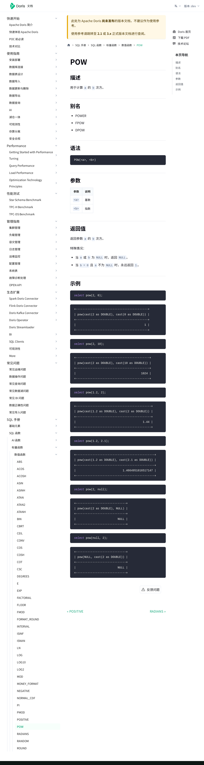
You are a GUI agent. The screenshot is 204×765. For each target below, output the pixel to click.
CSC (19, 569)
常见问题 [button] (13, 363)
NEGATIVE (23, 691)
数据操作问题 (17, 376)
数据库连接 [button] (16, 67)
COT (19, 562)
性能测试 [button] (13, 193)
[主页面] (69, 45)
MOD (20, 676)
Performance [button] (16, 145)
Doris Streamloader (21, 327)
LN (19, 648)
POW (20, 727)
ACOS (20, 469)
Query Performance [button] (21, 166)
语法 (178, 73)
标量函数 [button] (17, 447)
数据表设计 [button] (16, 74)
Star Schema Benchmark (25, 200)
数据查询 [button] (14, 103)
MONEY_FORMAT (27, 684)
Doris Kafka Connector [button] (23, 313)
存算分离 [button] (14, 131)
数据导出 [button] (14, 95)
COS (19, 548)
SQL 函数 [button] (15, 433)
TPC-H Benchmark (21, 207)
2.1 (99, 33)
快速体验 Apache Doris (23, 32)
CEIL (20, 533)
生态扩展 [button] (13, 292)
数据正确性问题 (19, 405)
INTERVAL (23, 626)
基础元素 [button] (14, 426)
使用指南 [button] (13, 53)
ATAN (20, 497)
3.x (109, 33)
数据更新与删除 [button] (19, 88)
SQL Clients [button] (16, 341)
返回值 (179, 84)
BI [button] (10, 334)
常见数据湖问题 (19, 391)
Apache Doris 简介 (21, 25)
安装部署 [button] (14, 60)
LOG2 (20, 669)
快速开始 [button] (13, 18)
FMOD (21, 612)
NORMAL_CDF (26, 698)
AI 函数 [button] (16, 440)
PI (18, 705)
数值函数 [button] (20, 454)
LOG (20, 655)
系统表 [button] (13, 271)
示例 (178, 89)
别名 (178, 68)
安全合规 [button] (14, 138)
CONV (20, 540)
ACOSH (21, 476)
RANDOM (23, 741)
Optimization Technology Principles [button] (25, 183)
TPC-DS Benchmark (22, 214)
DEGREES (23, 576)
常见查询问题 (17, 384)
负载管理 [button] (14, 235)
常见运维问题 (17, 369)
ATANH (21, 512)
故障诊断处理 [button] (17, 278)
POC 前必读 (16, 39)
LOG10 (21, 662)
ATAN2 (21, 505)
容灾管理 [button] (14, 242)
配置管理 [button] (14, 263)
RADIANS (23, 734)
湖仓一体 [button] (14, 117)
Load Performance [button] (21, 173)
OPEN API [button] (15, 285)
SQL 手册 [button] (13, 419)
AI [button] (10, 110)
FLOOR (21, 605)
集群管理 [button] (14, 228)
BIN (19, 519)
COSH (20, 555)
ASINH (21, 490)
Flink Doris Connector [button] (23, 306)
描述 (178, 62)
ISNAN (21, 641)
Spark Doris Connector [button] (23, 298)
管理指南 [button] (13, 221)
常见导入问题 (17, 412)
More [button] (12, 356)
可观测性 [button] (14, 124)
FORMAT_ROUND (28, 619)
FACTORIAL (24, 598)
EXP (19, 591)
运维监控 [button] (14, 256)
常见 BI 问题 (16, 398)
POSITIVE (23, 719)
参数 (178, 79)
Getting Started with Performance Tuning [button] (31, 155)
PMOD (21, 712)
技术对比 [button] (14, 46)
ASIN (20, 483)
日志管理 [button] (14, 249)
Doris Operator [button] (18, 320)
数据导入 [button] (14, 81)
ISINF (20, 633)
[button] (178, 6)
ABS (19, 462)
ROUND (22, 748)
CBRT (20, 526)
